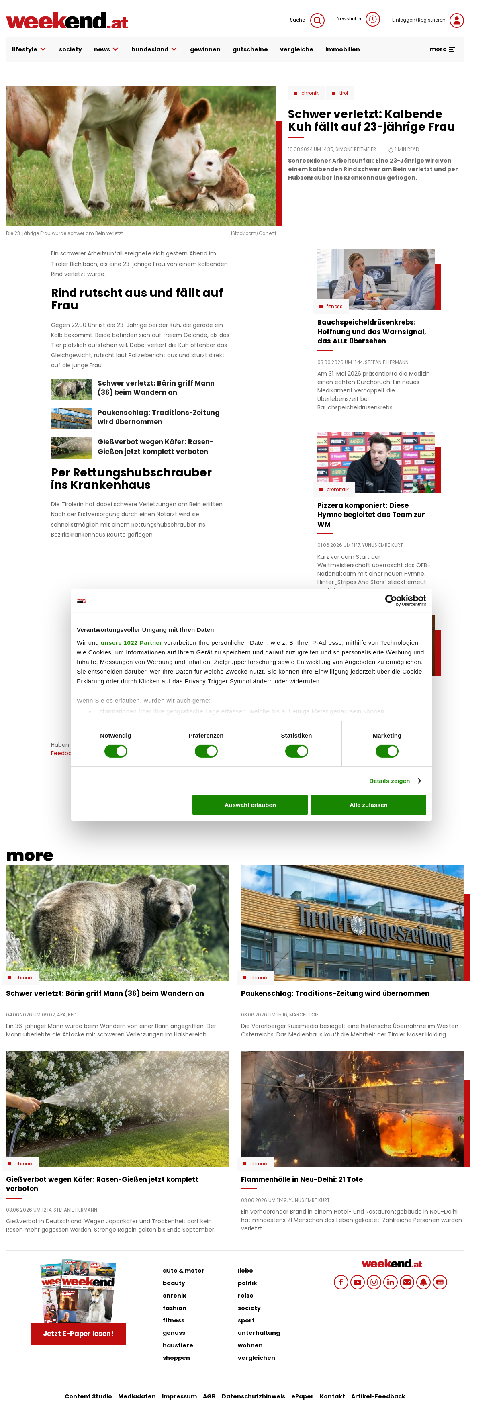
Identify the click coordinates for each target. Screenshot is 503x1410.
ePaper (302, 1396)
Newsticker (358, 19)
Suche (307, 20)
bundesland (154, 49)
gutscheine (250, 49)
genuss (174, 1333)
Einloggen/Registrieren (428, 20)
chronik (174, 1295)
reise (246, 1295)
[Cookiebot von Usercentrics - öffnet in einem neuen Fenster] (391, 601)
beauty (174, 1283)
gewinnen (205, 49)
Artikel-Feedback (378, 1396)
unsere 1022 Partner (131, 642)
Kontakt (332, 1396)
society (70, 49)
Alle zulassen (369, 804)
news (107, 49)
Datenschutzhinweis (253, 1396)
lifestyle (29, 49)
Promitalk (338, 489)
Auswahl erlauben (250, 804)
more (443, 49)
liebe (245, 1271)
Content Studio (88, 1396)
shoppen (176, 1358)
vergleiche (296, 49)
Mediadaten (137, 1396)
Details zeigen (389, 780)
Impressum (179, 1396)
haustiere (178, 1345)
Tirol (343, 93)
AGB (209, 1396)
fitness (173, 1320)
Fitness (335, 306)
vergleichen (256, 1358)
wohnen (250, 1345)
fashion (174, 1308)
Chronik (310, 93)
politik (247, 1283)
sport (246, 1320)
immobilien (342, 49)
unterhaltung (259, 1333)
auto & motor (183, 1271)
